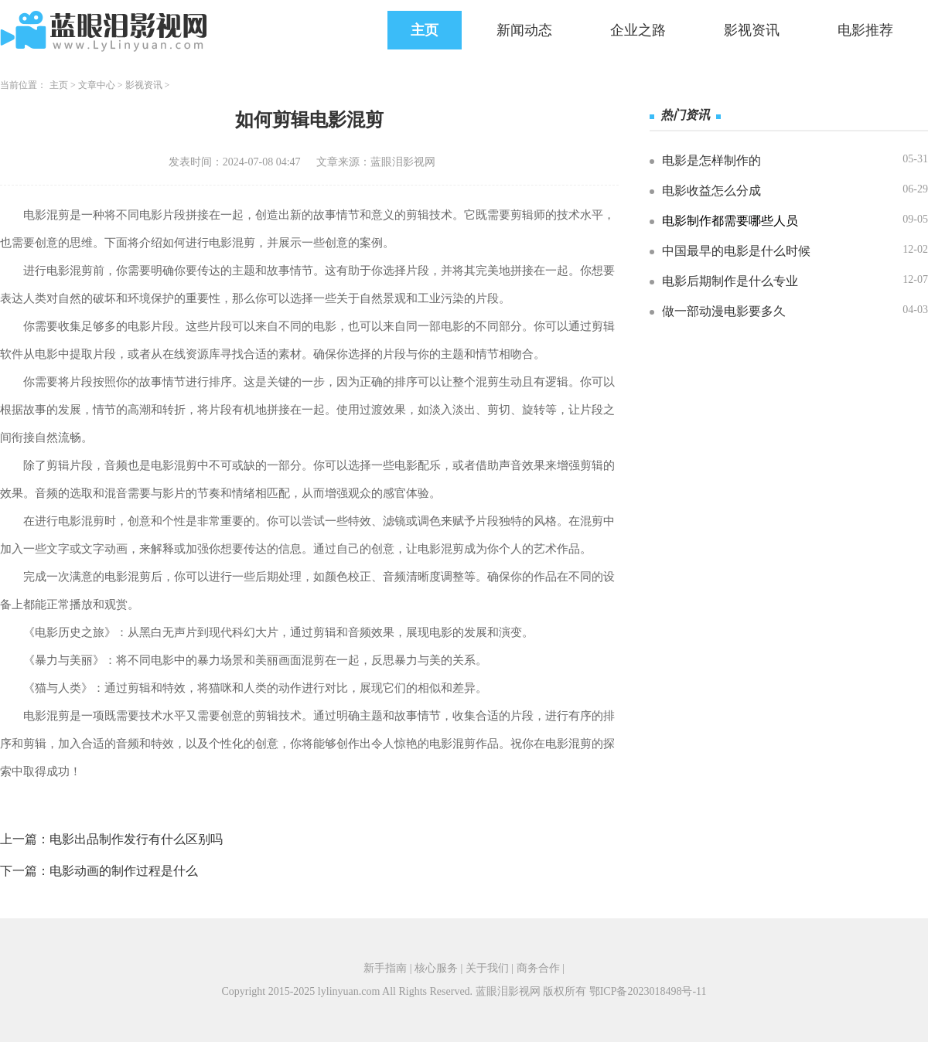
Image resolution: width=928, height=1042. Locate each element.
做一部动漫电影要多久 (724, 311)
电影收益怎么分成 (711, 190)
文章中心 (96, 85)
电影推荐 (865, 30)
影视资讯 (752, 30)
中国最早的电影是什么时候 (736, 250)
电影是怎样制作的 (711, 160)
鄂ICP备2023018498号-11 (648, 991)
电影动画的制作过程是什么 (123, 870)
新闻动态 (524, 30)
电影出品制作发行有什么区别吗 (136, 839)
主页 (424, 30)
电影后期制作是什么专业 (730, 281)
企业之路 (638, 30)
